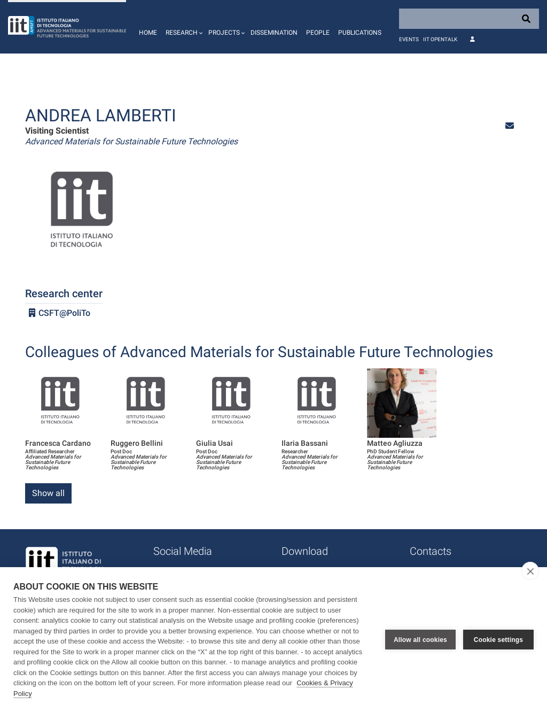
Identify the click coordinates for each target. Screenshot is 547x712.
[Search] (469, 19)
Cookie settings (498, 640)
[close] (530, 571)
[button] (182, 26)
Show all (48, 493)
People (318, 32)
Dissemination (274, 32)
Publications (359, 32)
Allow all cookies (420, 640)
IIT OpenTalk (440, 39)
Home (148, 32)
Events (409, 39)
